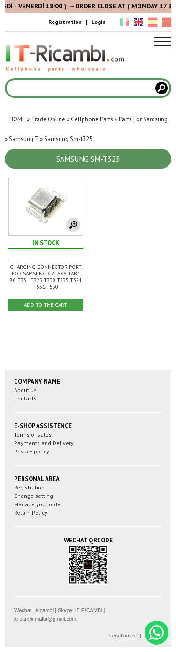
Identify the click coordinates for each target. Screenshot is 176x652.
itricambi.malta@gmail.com (45, 619)
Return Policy (30, 512)
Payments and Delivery (44, 442)
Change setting (33, 495)
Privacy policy (31, 451)
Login (99, 21)
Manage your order (38, 504)
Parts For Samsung (143, 119)
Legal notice (123, 635)
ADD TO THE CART (45, 305)
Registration (65, 21)
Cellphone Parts (92, 119)
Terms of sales (33, 434)
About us (25, 389)
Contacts (25, 398)
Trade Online (48, 119)
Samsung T (23, 139)
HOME (17, 119)
